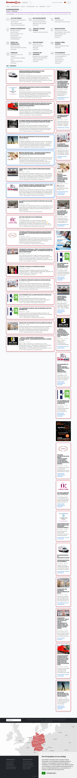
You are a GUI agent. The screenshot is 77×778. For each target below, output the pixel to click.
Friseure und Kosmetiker (40, 58)
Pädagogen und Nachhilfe (62, 22)
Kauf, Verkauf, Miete (16, 23)
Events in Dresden (26, 768)
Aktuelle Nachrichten (27, 761)
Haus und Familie (38, 42)
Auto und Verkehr (16, 18)
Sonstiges (35, 25)
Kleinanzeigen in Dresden (47, 721)
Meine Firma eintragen (11, 768)
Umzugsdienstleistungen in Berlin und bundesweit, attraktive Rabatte (34, 87)
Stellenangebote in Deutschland (37, 147)
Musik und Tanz (37, 44)
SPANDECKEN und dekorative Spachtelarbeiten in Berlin (35, 323)
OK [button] (43, 773)
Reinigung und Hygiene (39, 23)
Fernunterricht (59, 20)
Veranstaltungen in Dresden (49, 719)
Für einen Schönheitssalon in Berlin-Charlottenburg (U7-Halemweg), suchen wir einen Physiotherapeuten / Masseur (35, 233)
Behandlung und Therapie (40, 56)
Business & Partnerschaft (18, 28)
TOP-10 (49, 6)
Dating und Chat (15, 46)
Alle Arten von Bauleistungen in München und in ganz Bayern (35, 201)
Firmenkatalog (15, 6)
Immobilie (42, 6)
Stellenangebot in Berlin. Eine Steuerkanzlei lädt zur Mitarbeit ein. (35, 308)
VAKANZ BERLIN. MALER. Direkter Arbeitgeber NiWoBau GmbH (34, 169)
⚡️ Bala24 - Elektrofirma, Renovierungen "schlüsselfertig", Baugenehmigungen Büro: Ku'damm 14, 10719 (35, 339)
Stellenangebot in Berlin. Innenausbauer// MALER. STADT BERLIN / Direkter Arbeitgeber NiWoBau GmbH (36, 185)
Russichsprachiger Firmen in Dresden (34, 719)
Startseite (8, 11)
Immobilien (14, 52)
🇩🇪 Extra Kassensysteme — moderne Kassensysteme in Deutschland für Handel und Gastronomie (35, 153)
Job (37, 6)
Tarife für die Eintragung (11, 767)
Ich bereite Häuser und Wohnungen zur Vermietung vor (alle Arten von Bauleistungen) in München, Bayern (36, 121)
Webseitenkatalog (10, 764)
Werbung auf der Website (57, 2)
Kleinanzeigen (30, 6)
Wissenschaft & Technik (27, 764)
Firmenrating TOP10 (10, 765)
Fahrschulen (14, 22)
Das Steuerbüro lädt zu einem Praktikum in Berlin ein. (35, 294)
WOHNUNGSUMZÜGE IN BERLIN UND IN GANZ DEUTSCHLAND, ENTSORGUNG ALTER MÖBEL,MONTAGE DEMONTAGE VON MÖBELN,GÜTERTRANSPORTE (35, 104)
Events (23, 6)
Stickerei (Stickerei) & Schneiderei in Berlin (32, 266)
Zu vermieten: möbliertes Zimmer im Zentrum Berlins (35, 280)
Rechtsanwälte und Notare (62, 32)
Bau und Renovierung (39, 18)
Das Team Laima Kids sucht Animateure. (30, 217)
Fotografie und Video (61, 30)
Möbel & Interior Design (62, 46)
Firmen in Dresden (10, 761)
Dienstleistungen (60, 28)
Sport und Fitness (38, 60)
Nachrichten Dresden (61, 719)
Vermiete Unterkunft (17, 61)
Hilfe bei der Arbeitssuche (62, 54)
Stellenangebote (60, 52)
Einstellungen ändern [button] (51, 773)
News (7, 6)
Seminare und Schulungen (28, 765)
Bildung (57, 18)
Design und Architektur (40, 22)
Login (69, 2)
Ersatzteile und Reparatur (18, 20)
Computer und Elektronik (40, 32)
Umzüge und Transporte (18, 25)
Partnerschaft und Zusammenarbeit (42, 163)
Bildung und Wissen (27, 767)
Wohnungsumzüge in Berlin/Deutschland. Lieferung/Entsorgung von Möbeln (32, 71)
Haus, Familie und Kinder (28, 763)
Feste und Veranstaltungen (18, 47)
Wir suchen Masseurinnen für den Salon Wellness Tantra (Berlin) (34, 137)
